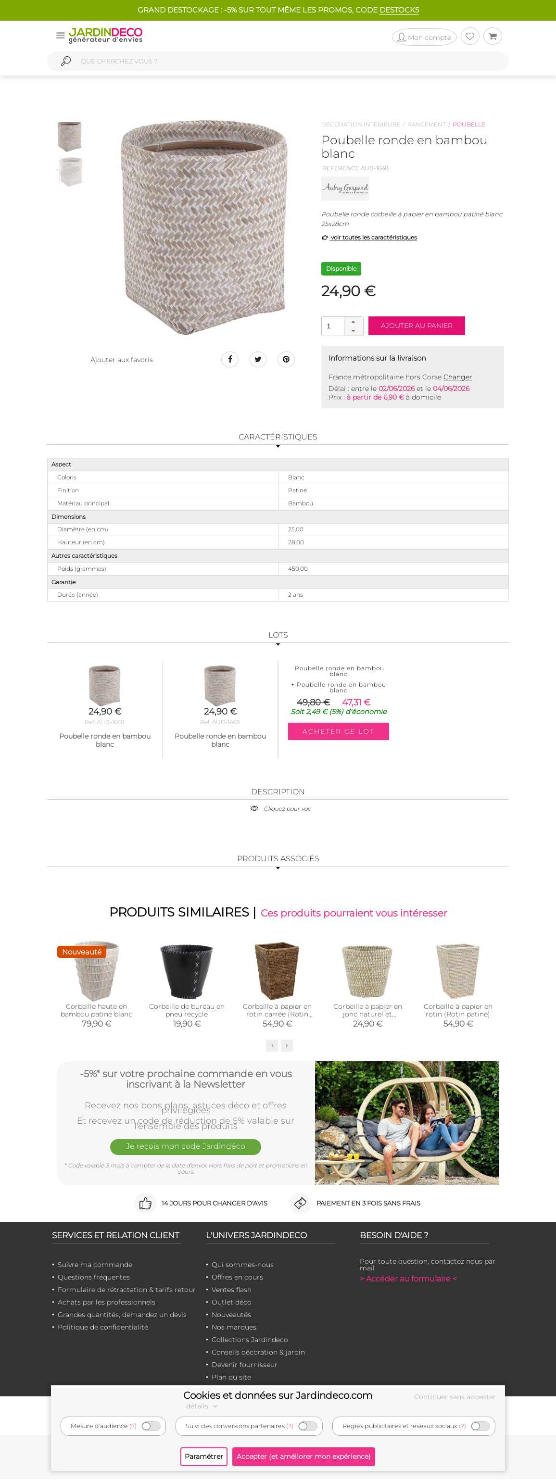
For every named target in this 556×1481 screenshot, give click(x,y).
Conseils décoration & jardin (258, 1354)
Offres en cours (237, 1279)
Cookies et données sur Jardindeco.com (277, 1395)
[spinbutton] (341, 326)
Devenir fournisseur (245, 1366)
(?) (133, 1426)
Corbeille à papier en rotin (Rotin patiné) (458, 1012)
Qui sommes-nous (243, 1266)
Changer (457, 377)
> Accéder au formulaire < (408, 1280)
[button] (353, 321)
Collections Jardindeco (250, 1341)
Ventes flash (232, 1291)
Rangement (426, 124)
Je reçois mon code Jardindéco (185, 1150)
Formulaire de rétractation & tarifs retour (127, 1291)
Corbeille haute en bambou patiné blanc (96, 1012)
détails (203, 1406)
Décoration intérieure (361, 124)
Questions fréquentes (94, 1279)
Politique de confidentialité (103, 1329)
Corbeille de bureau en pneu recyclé (187, 1012)
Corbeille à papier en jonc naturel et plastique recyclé (367, 1016)
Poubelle (469, 124)
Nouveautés (231, 1316)
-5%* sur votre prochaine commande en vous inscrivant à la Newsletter (186, 1079)
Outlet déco (232, 1304)
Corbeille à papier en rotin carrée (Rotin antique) (277, 1016)
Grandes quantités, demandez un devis (122, 1316)
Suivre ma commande (95, 1266)
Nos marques (234, 1329)
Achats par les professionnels (106, 1304)
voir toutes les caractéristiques (369, 237)
